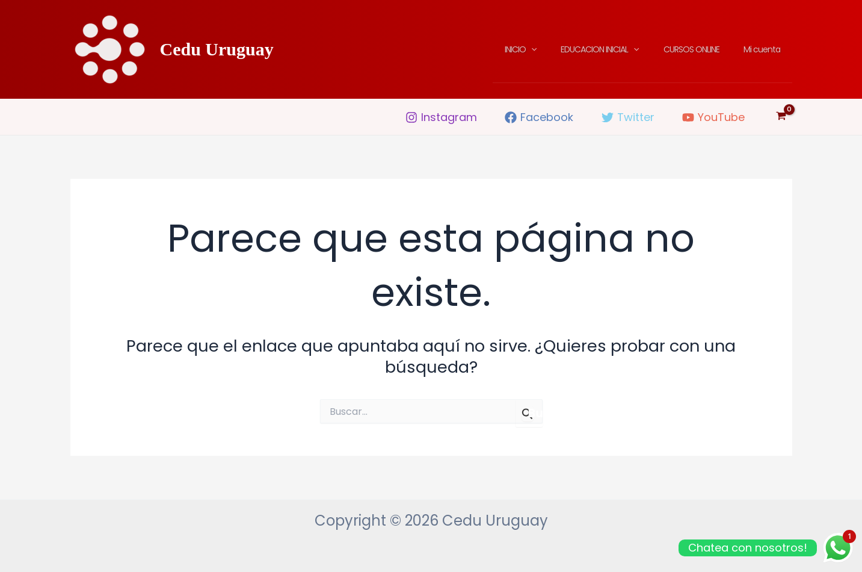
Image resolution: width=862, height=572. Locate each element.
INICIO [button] (546, 49)
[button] (556, 49)
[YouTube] (713, 117)
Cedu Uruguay (217, 49)
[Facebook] (538, 117)
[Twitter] (627, 117)
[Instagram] (441, 117)
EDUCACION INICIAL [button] (618, 49)
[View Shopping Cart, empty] (781, 117)
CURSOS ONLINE (702, 49)
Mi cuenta (765, 49)
